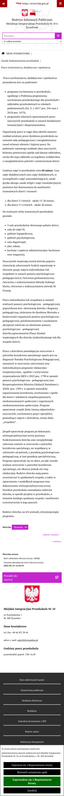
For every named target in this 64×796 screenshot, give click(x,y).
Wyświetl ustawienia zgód (32, 772)
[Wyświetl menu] (60, 3)
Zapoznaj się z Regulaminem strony (32, 765)
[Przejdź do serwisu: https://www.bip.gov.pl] (32, 3)
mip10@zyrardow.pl (28, 640)
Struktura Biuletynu (32, 700)
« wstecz (56, 541)
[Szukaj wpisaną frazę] (58, 36)
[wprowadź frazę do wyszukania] (28, 36)
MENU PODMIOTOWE (18, 53)
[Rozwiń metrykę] (20, 527)
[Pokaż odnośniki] (3, 3)
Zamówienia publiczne (32, 690)
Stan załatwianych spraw (32, 679)
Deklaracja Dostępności (32, 741)
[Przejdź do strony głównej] (32, 19)
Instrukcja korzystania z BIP (32, 721)
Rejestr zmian (32, 731)
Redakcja (32, 710)
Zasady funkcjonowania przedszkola (20, 60)
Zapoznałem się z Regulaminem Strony (32, 781)
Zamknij (32, 790)
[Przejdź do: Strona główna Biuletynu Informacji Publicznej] (3, 53)
